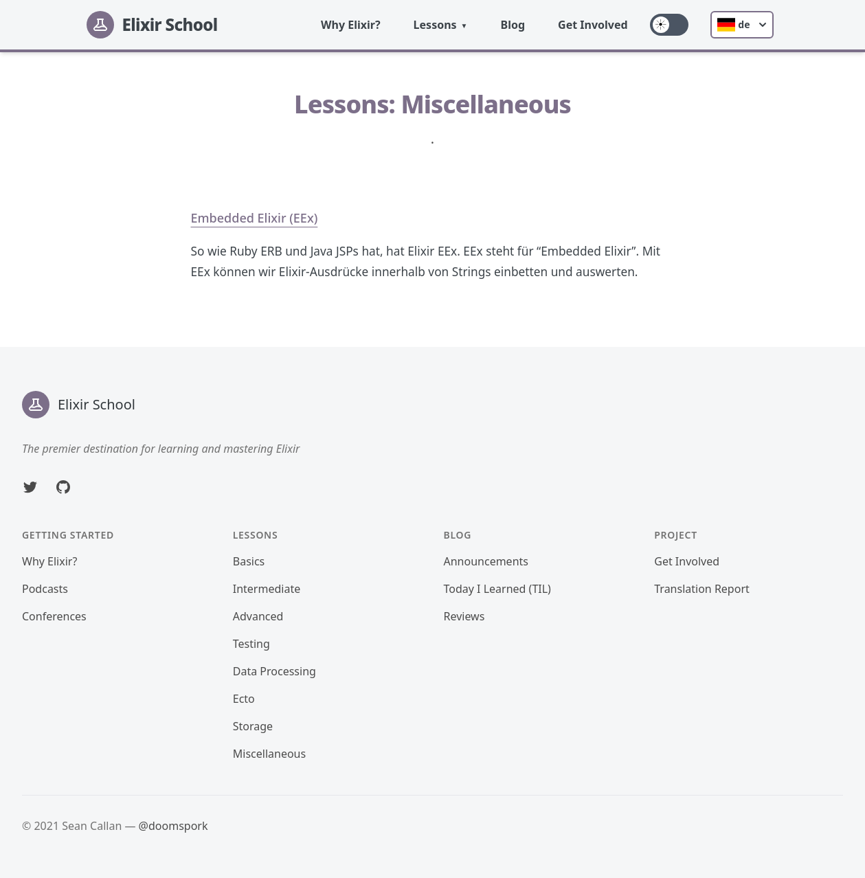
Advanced (258, 616)
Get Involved (593, 24)
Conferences (54, 616)
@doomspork (173, 825)
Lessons (435, 24)
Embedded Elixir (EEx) (254, 218)
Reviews (464, 616)
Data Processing (274, 671)
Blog (513, 24)
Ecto (244, 698)
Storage (253, 726)
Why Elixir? (351, 24)
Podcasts (45, 588)
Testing (251, 643)
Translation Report (702, 588)
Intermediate (266, 588)
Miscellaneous (269, 753)
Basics (249, 561)
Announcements (486, 561)
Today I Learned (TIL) (497, 588)
